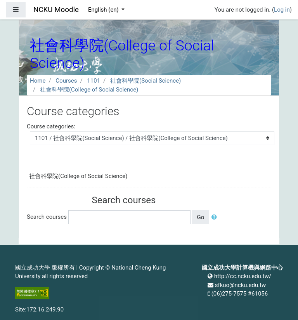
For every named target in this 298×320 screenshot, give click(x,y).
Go (200, 217)
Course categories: (51, 126)
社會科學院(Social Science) (145, 80)
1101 (93, 80)
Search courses (47, 216)
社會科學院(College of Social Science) (89, 89)
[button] (216, 217)
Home (37, 80)
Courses (66, 80)
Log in (282, 9)
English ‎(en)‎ (104, 9)
